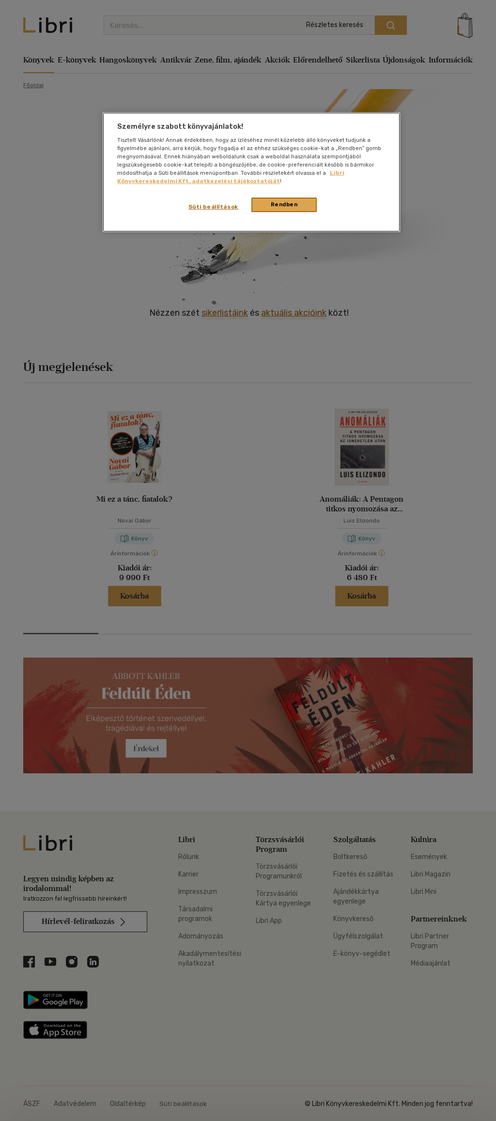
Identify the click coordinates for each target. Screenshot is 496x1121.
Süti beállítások (213, 206)
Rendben (284, 204)
